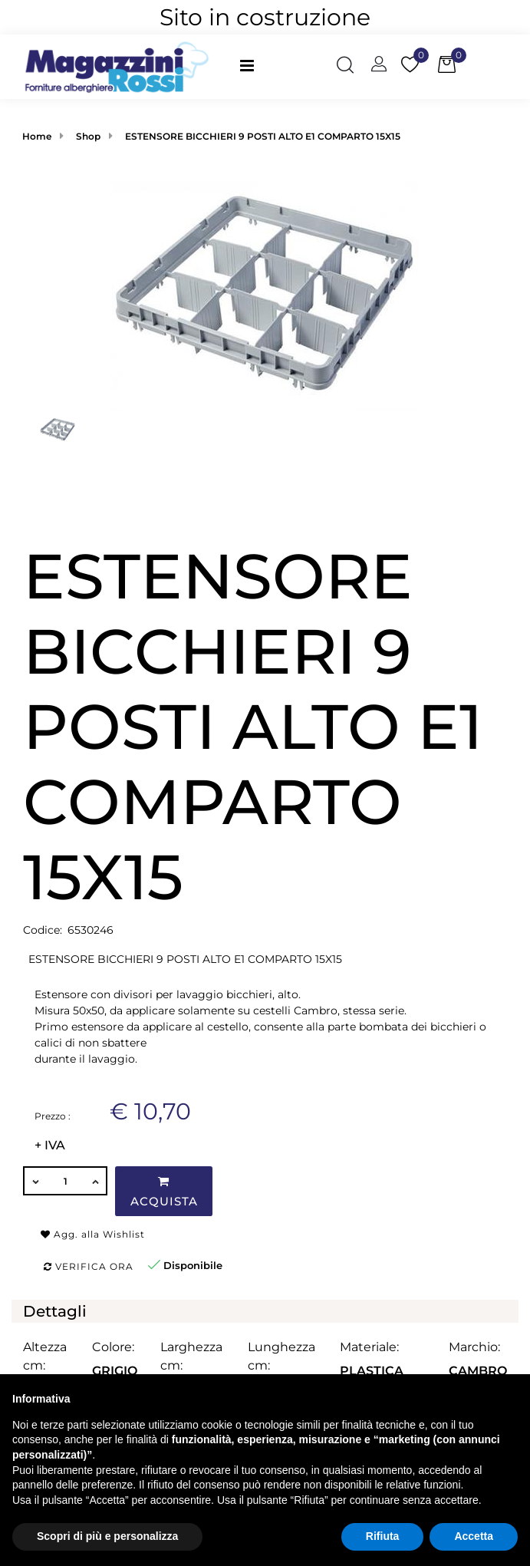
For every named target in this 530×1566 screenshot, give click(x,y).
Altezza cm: (45, 1356)
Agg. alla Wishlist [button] (93, 1234)
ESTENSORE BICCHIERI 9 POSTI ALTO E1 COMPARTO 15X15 (262, 136)
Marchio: (474, 1347)
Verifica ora (88, 1266)
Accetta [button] (473, 1536)
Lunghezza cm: (281, 1356)
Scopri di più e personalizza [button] (107, 1536)
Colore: (113, 1347)
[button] (345, 67)
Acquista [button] (164, 1191)
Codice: (42, 930)
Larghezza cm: (191, 1356)
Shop (88, 136)
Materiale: (369, 1347)
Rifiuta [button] (383, 1536)
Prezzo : (53, 1116)
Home (36, 136)
